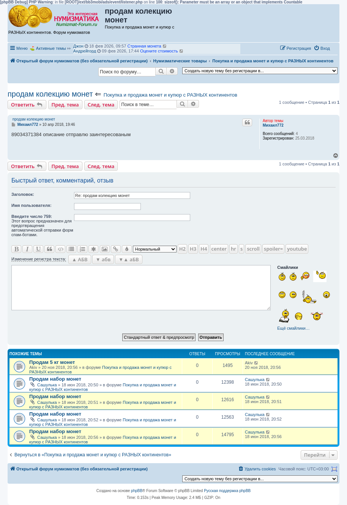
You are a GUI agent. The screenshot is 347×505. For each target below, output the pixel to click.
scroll (253, 248)
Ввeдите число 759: (31, 216)
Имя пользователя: (31, 205)
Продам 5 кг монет (52, 362)
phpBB (136, 491)
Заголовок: (22, 194)
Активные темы (51, 48)
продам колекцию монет (50, 94)
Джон (78, 46)
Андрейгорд (84, 51)
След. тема (101, 104)
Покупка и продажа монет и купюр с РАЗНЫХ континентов (170, 95)
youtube (297, 248)
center (219, 248)
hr (233, 248)
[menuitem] (322, 48)
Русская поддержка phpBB (227, 491)
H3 (193, 248)
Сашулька (47, 385)
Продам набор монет (55, 379)
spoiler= (273, 248)
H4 (203, 248)
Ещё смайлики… (293, 328)
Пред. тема (65, 104)
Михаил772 (273, 125)
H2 (182, 248)
